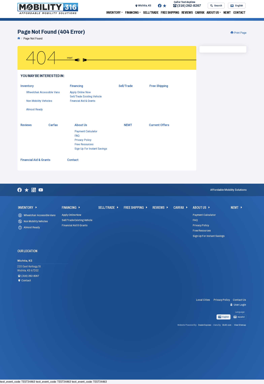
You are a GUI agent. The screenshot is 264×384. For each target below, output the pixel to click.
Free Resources (84, 144)
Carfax (199, 12)
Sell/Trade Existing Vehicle (86, 96)
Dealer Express (204, 325)
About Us (213, 12)
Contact (239, 12)
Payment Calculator (86, 131)
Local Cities (203, 299)
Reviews (187, 12)
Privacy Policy (83, 140)
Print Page (238, 32)
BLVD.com (226, 325)
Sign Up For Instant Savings (91, 148)
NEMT (227, 12)
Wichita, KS (144, 5)
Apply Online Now (80, 92)
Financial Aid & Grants (82, 100)
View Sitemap (240, 325)
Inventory (113, 12)
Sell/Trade (150, 12)
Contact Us (239, 299)
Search (216, 5)
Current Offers (159, 125)
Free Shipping (170, 12)
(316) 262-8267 (187, 5)
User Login (238, 304)
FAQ (77, 135)
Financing (132, 12)
